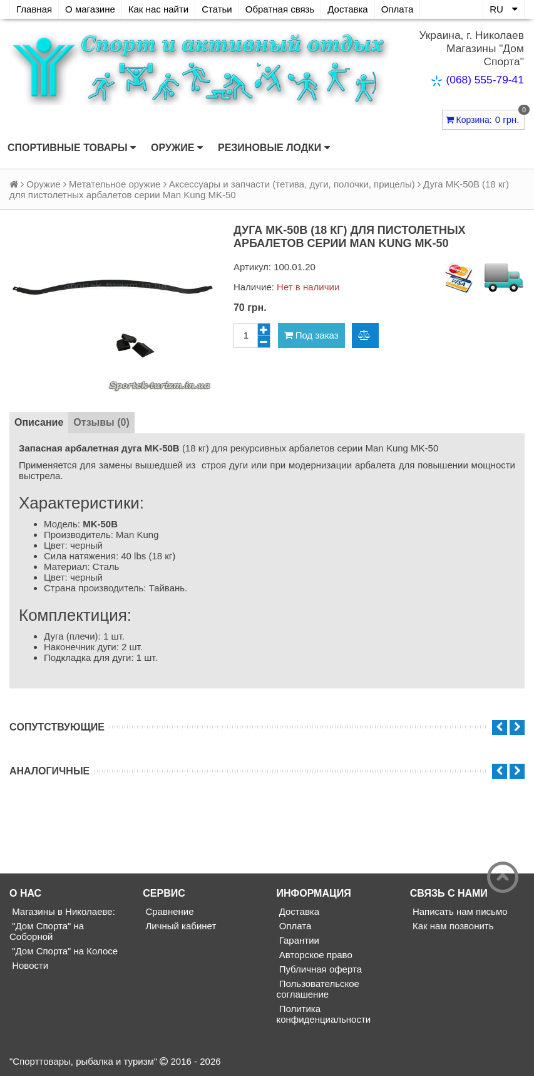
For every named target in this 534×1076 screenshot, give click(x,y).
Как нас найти (158, 9)
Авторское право (314, 954)
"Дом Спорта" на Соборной (46, 931)
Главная (34, 9)
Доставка (347, 9)
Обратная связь (280, 9)
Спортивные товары (72, 148)
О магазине (90, 9)
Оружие (177, 148)
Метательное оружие (114, 184)
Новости (28, 965)
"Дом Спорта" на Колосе (63, 951)
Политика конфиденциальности (324, 1014)
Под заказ (311, 335)
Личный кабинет (179, 925)
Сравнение (168, 911)
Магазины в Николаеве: (62, 911)
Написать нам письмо (459, 911)
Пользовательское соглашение (318, 989)
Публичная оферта (319, 969)
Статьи (217, 9)
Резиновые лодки (274, 148)
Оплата (397, 9)
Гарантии (298, 940)
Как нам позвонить (452, 925)
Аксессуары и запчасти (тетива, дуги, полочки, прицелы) (292, 184)
